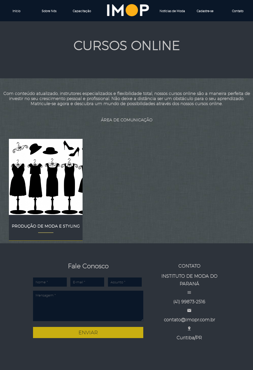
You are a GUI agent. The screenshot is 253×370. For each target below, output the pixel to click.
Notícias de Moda (172, 11)
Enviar (88, 332)
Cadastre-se (205, 11)
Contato (237, 11)
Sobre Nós (49, 11)
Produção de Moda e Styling (46, 226)
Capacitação (82, 11)
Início (16, 11)
